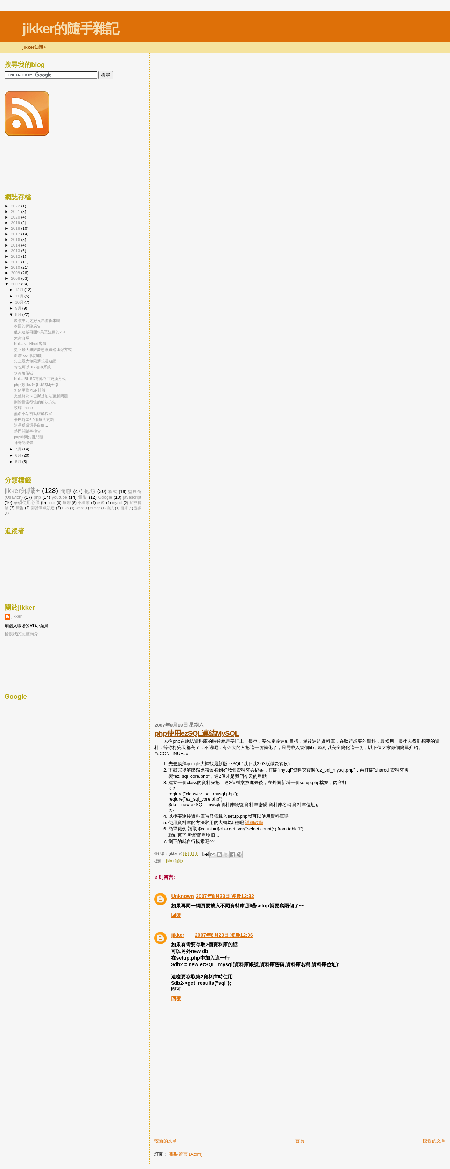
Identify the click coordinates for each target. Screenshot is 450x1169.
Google (105, 497)
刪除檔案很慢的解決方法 (35, 402)
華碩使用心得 (27, 502)
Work (80, 508)
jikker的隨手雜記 (70, 28)
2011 (16, 262)
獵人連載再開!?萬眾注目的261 (39, 332)
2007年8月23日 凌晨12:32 (225, 896)
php (37, 497)
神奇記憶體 (23, 443)
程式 (112, 491)
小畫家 (84, 502)
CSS (65, 508)
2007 (16, 284)
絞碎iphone (23, 408)
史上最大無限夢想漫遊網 (35, 361)
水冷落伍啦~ (24, 373)
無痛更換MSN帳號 (29, 390)
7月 (18, 449)
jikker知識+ (174, 861)
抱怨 (90, 491)
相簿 (124, 508)
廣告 (20, 508)
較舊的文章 (434, 1140)
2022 (16, 205)
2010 (16, 267)
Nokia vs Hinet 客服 (30, 343)
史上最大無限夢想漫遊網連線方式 (43, 349)
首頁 (299, 1140)
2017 (16, 233)
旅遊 (101, 502)
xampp (95, 508)
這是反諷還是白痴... (31, 425)
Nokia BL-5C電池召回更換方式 (40, 378)
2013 (16, 250)
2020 (16, 217)
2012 (16, 256)
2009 (16, 272)
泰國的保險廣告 (27, 326)
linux (52, 502)
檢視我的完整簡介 (21, 633)
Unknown (182, 896)
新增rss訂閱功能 (28, 355)
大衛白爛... (23, 338)
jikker (177, 935)
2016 (16, 239)
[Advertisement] (236, 1121)
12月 (19, 290)
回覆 (176, 915)
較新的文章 (165, 1140)
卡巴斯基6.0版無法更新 (34, 419)
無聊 (67, 502)
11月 (19, 296)
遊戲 (137, 508)
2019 (16, 222)
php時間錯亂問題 (28, 437)
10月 (19, 302)
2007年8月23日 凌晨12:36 (224, 935)
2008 (16, 278)
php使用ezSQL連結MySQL (196, 733)
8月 (18, 314)
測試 (110, 508)
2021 (16, 211)
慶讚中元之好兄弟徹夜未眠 (37, 320)
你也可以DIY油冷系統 (32, 367)
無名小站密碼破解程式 (33, 413)
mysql (117, 502)
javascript (132, 497)
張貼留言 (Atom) (186, 1154)
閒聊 (65, 491)
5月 (18, 461)
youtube (59, 497)
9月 (18, 308)
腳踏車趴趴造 (43, 508)
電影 (82, 497)
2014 (16, 245)
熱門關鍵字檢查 (27, 431)
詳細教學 (254, 822)
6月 (18, 455)
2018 (16, 228)
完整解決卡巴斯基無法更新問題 (41, 396)
